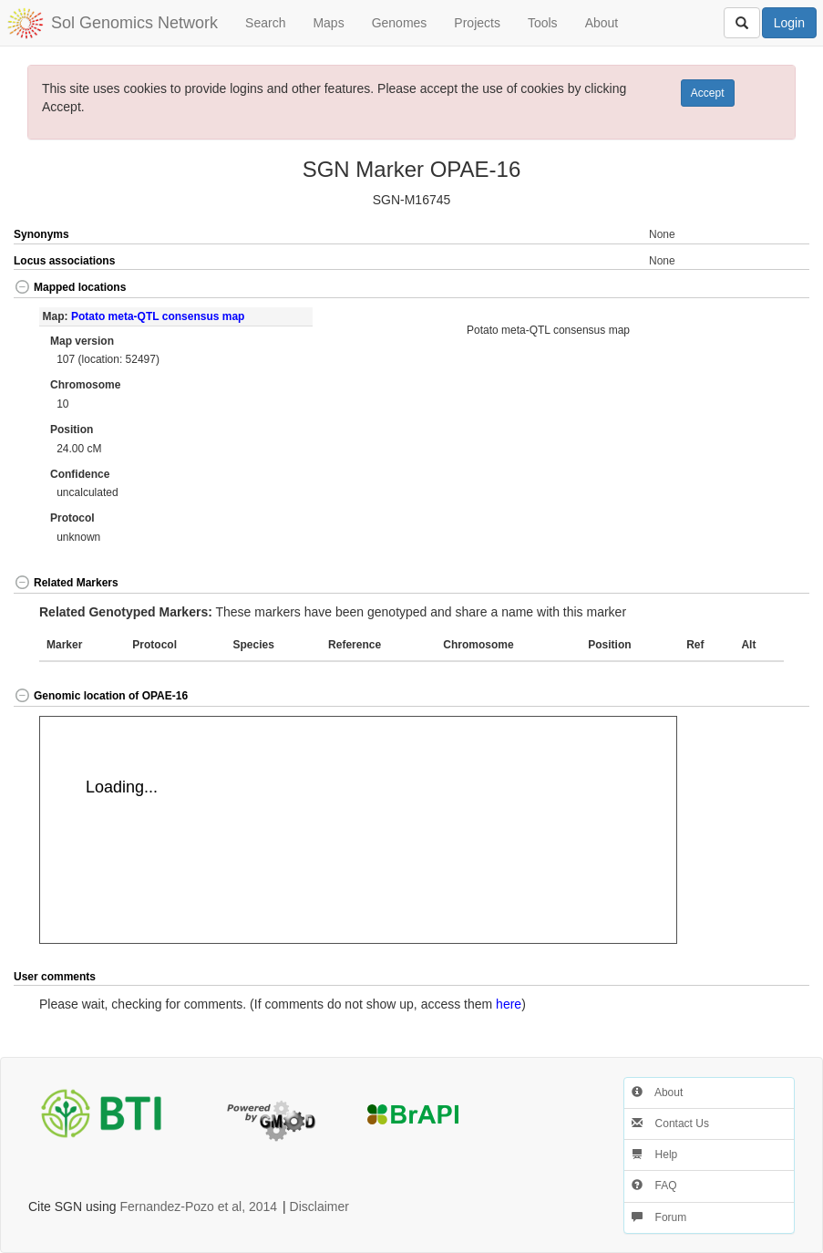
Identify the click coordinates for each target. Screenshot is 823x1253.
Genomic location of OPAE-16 (101, 695)
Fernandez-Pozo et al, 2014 (198, 1206)
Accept (708, 93)
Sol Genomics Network (134, 23)
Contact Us (670, 1123)
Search (265, 23)
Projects (477, 23)
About (602, 23)
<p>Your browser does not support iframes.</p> (358, 830)
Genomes (399, 23)
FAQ (654, 1185)
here (508, 1004)
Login (789, 23)
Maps (328, 23)
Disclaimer (319, 1206)
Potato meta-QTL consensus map (157, 316)
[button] (769, 288)
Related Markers (66, 582)
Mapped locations (70, 287)
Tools (543, 23)
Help (654, 1154)
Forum (659, 1217)
